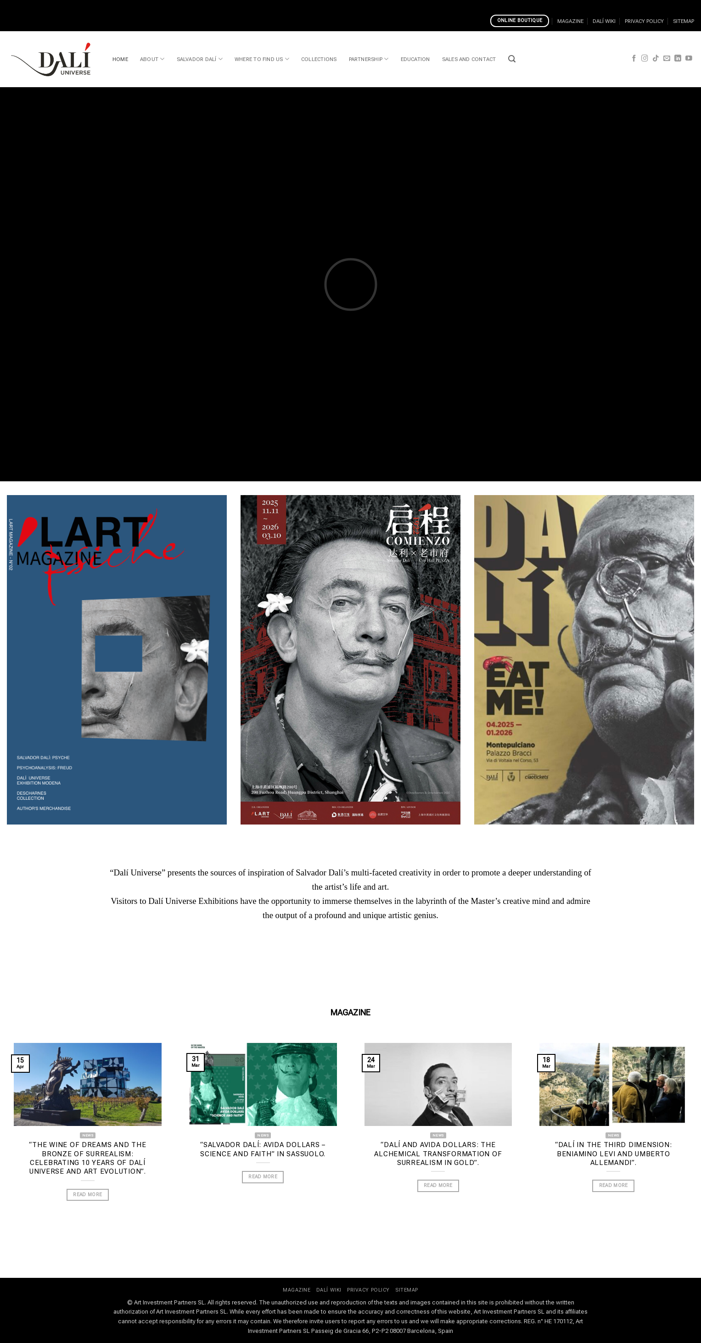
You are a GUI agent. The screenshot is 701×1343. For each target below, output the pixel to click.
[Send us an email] (666, 58)
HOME (120, 59)
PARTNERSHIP (369, 59)
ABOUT (152, 59)
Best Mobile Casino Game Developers (378, 5)
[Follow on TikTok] (655, 58)
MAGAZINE (570, 21)
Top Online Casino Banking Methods (265, 5)
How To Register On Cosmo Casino (155, 5)
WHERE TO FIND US (262, 59)
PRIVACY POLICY (644, 21)
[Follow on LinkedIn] (677, 58)
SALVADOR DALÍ (200, 59)
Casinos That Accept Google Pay (50, 5)
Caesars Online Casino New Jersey (490, 5)
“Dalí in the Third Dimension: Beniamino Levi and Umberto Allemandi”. (613, 1154)
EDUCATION (415, 59)
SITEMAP (683, 21)
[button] (512, 59)
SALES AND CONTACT (469, 59)
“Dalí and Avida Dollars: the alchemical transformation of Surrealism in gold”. (438, 1154)
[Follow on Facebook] (634, 58)
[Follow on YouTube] (688, 58)
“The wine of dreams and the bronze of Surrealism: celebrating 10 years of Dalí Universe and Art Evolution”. (87, 1158)
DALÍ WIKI (604, 21)
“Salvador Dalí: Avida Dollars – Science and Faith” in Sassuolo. (262, 1149)
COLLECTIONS (319, 59)
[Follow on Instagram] (644, 58)
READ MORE (87, 1195)
